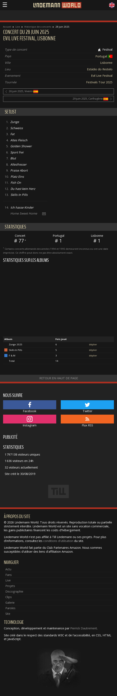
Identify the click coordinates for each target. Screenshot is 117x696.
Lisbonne (106, 63)
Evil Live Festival (101, 76)
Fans (8, 575)
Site (7, 614)
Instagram (29, 421)
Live (17, 26)
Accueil (7, 26)
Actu (8, 569)
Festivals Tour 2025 (99, 82)
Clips (8, 597)
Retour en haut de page (58, 378)
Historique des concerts (37, 26)
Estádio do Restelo (99, 69)
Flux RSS (87, 421)
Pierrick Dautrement (83, 628)
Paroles (10, 608)
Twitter (87, 406)
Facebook (29, 406)
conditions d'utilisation (58, 541)
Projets (10, 586)
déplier (93, 344)
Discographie (14, 591)
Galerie (10, 602)
